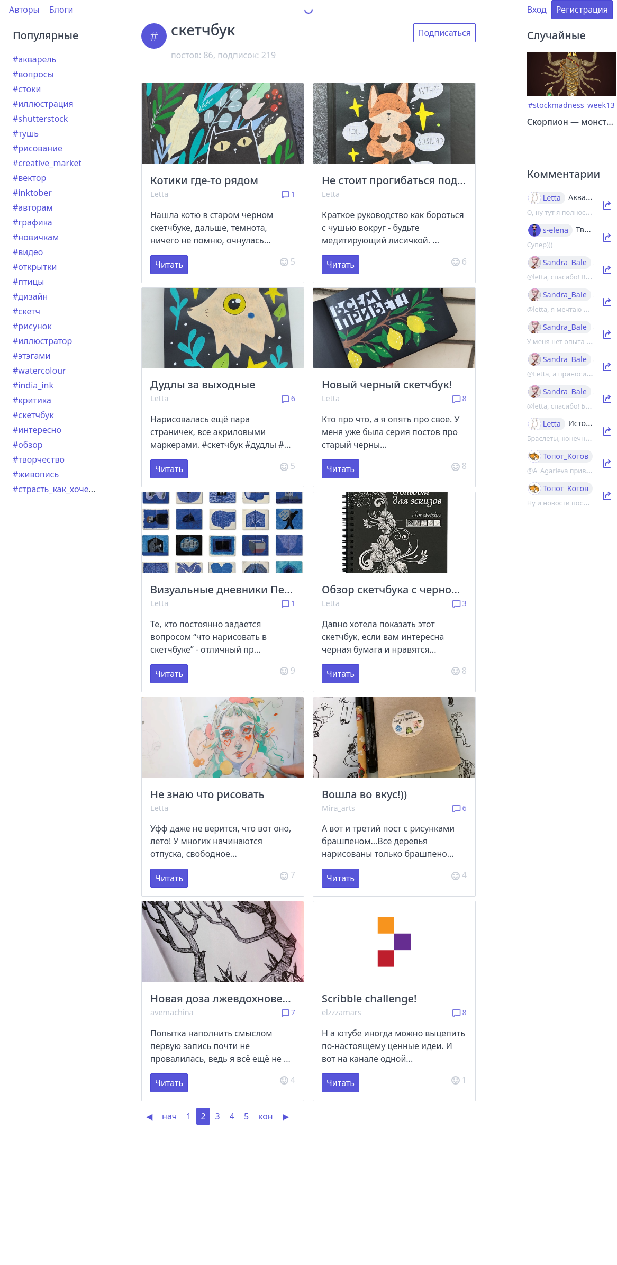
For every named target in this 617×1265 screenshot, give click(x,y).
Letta (159, 194)
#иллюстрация (43, 104)
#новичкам (36, 237)
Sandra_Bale (565, 262)
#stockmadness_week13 (571, 105)
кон (265, 1116)
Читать (169, 264)
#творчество (39, 459)
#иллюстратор (42, 341)
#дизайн (30, 296)
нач (169, 1116)
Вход (537, 9)
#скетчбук (33, 415)
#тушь (26, 133)
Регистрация (582, 9)
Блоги (61, 9)
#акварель (34, 59)
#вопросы (33, 74)
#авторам (33, 207)
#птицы (28, 281)
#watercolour (39, 370)
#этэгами (32, 356)
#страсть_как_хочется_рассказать (81, 489)
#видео (28, 252)
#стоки (27, 89)
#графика (32, 222)
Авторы (24, 9)
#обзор (27, 444)
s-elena (555, 230)
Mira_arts (338, 808)
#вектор (29, 178)
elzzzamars (341, 1012)
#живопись (36, 474)
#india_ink (33, 385)
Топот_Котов (566, 456)
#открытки (35, 267)
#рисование (37, 148)
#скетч (26, 311)
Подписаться (444, 33)
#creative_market (47, 163)
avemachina (172, 1012)
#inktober (32, 192)
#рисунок (32, 326)
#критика (32, 400)
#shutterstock (40, 118)
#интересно (37, 430)
